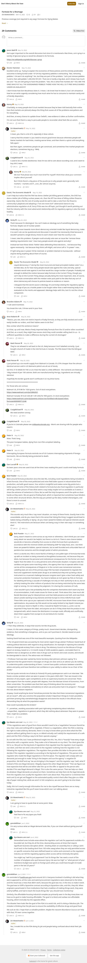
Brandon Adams (13, 301)
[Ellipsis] (84, 50)
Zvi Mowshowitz (8, 15)
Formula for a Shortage (12, 12)
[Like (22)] (28, 14)
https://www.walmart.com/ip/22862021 (22, 392)
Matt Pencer (15, 343)
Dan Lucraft (11, 464)
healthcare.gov (26, 877)
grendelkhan (15, 823)
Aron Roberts (12, 316)
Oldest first (79, 31)
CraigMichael (15, 157)
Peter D (10, 435)
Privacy (43, 950)
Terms (49, 950)
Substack (32, 961)
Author (13, 131)
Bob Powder (12, 476)
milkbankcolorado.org (41, 424)
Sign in (81, 3)
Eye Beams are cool (14, 722)
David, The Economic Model (18, 192)
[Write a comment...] (46, 40)
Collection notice (59, 950)
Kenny (9, 104)
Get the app (54, 955)
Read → (5, 23)
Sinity (12, 220)
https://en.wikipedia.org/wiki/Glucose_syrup (24, 59)
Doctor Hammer (13, 68)
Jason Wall (11, 50)
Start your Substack (36, 955)
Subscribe (71, 4)
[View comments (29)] (33, 14)
